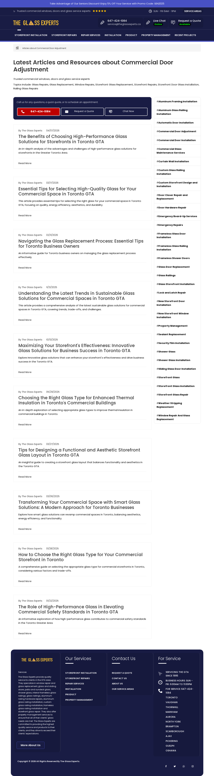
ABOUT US (117, 683)
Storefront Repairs (64, 35)
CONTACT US (119, 678)
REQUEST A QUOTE (122, 673)
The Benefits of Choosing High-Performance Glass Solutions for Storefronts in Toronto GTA (72, 139)
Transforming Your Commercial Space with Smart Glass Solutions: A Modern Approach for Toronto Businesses (79, 504)
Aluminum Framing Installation (177, 101)
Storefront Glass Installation (176, 386)
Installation (113, 35)
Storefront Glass (169, 377)
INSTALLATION (73, 689)
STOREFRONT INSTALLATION (81, 673)
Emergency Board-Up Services (177, 216)
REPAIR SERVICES (74, 683)
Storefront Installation (31, 35)
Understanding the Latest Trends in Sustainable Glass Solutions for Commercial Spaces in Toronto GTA (76, 295)
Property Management (155, 35)
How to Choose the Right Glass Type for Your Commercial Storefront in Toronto (80, 557)
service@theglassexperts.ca (124, 24)
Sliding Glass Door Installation (177, 369)
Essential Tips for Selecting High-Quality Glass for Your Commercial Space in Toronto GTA (77, 191)
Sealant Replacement (172, 334)
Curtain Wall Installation (173, 161)
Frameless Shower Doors (174, 258)
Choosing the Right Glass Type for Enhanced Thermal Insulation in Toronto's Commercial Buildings (76, 400)
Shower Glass (166, 351)
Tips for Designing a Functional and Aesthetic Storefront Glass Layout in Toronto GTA (79, 452)
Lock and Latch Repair (172, 292)
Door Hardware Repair (172, 207)
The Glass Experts (69, 761)
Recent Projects (185, 35)
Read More (25, 163)
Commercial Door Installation (177, 140)
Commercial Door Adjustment (177, 131)
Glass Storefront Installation (176, 284)
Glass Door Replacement (174, 267)
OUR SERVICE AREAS (123, 689)
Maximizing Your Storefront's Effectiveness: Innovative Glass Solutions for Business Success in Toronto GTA (76, 348)
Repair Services (90, 35)
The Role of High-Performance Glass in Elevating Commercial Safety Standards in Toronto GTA (71, 609)
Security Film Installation (174, 343)
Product (131, 35)
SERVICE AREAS (192, 11)
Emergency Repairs (170, 225)
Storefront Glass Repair (173, 394)
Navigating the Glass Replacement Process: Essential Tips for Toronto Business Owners (80, 243)
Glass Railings (167, 275)
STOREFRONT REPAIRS (77, 678)
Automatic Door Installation (176, 122)
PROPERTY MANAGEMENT (79, 699)
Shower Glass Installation (174, 360)
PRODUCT (70, 694)
